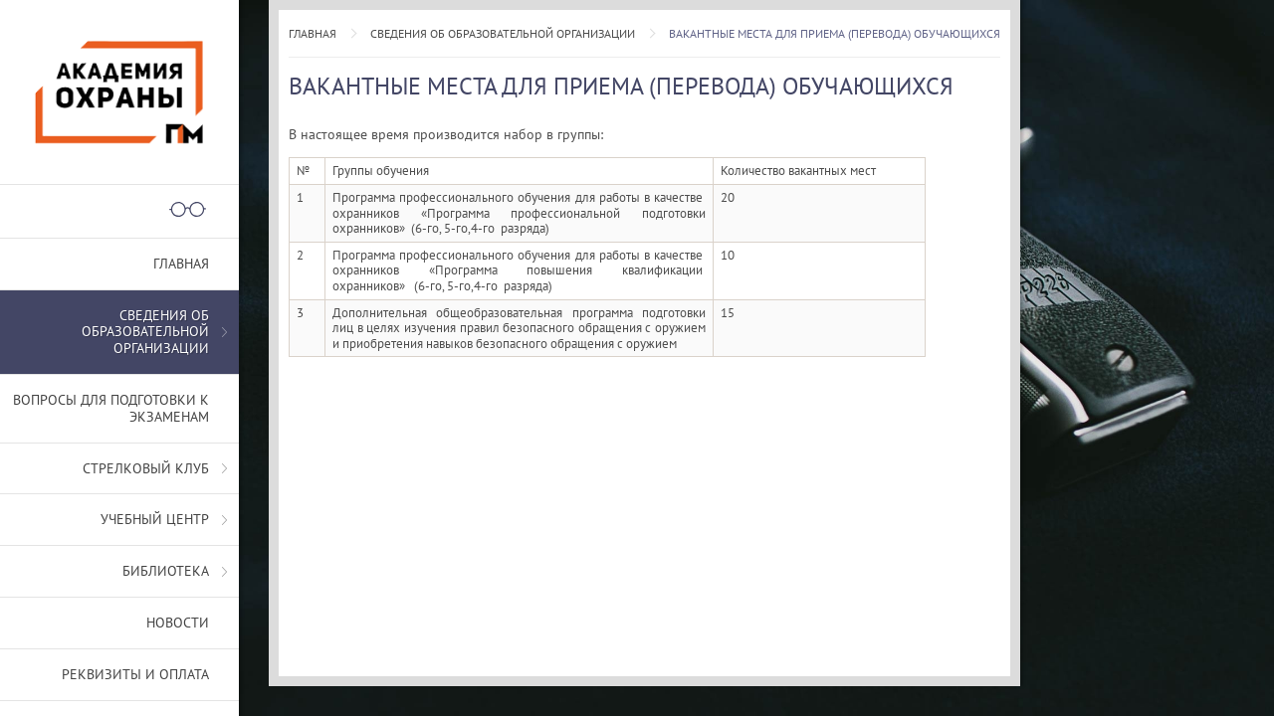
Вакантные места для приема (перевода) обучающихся (834, 33)
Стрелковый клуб (146, 468)
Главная (312, 33)
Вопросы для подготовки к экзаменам (111, 408)
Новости (177, 622)
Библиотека (165, 571)
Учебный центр (155, 519)
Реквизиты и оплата (135, 674)
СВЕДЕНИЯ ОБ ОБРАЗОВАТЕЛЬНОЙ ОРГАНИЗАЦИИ (502, 33)
